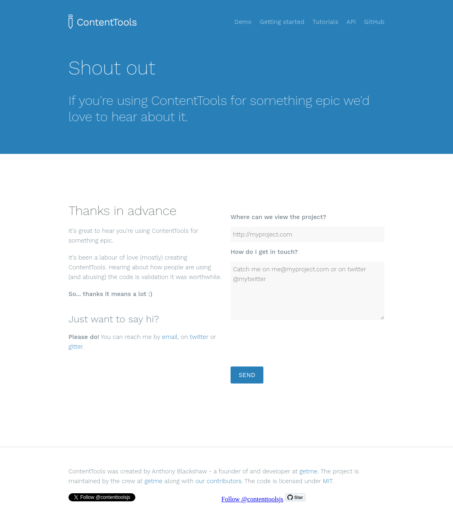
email (169, 337)
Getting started (282, 22)
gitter (75, 346)
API (351, 22)
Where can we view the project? (278, 217)
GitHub (374, 22)
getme (308, 471)
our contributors (218, 481)
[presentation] (292, 346)
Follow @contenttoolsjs (252, 499)
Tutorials (325, 22)
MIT (328, 481)
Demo (243, 22)
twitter (199, 337)
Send (247, 375)
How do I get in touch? (264, 252)
